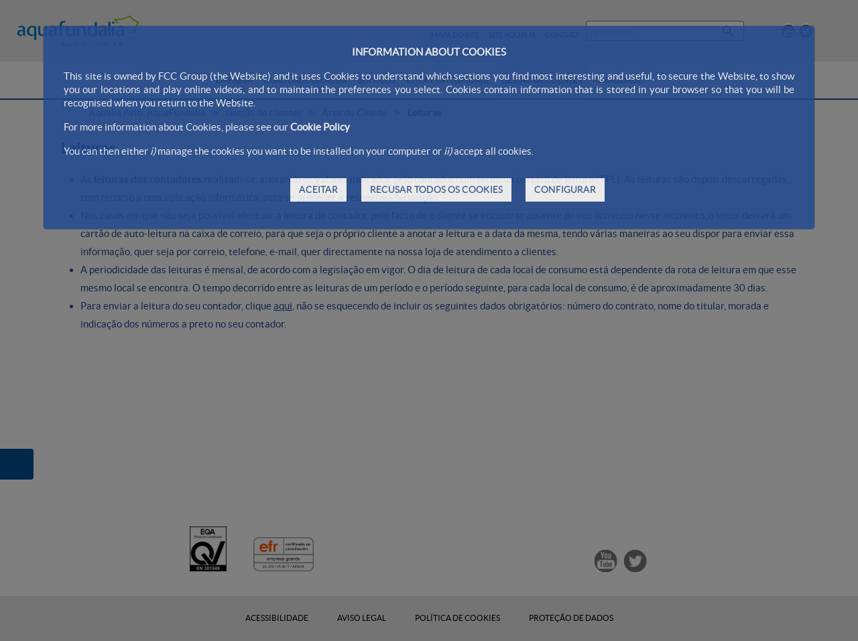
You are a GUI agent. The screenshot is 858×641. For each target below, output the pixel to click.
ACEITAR (318, 189)
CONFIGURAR (565, 189)
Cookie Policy (320, 127)
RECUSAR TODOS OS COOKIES (436, 189)
